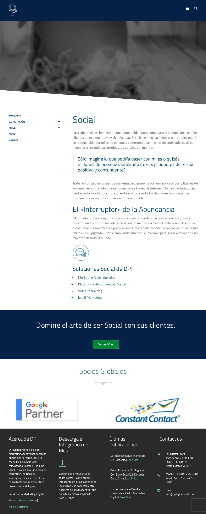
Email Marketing (90, 297)
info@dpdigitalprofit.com (180, 494)
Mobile (12, 506)
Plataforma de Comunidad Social (102, 284)
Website (13, 140)
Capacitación (17, 121)
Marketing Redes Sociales (96, 277)
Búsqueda (15, 115)
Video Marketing (90, 291)
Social (13, 134)
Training (23, 506)
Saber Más (105, 344)
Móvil (12, 127)
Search (12, 500)
